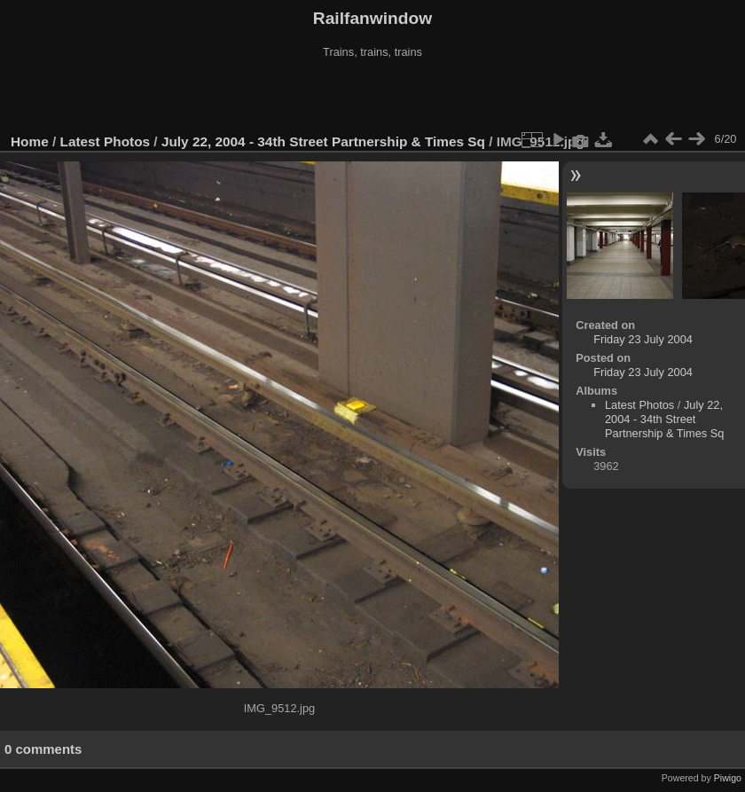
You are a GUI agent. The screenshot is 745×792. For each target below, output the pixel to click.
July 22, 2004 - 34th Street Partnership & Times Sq (323, 141)
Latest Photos (105, 141)
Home (30, 141)
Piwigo (727, 777)
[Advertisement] (372, 96)
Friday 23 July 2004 (643, 339)
